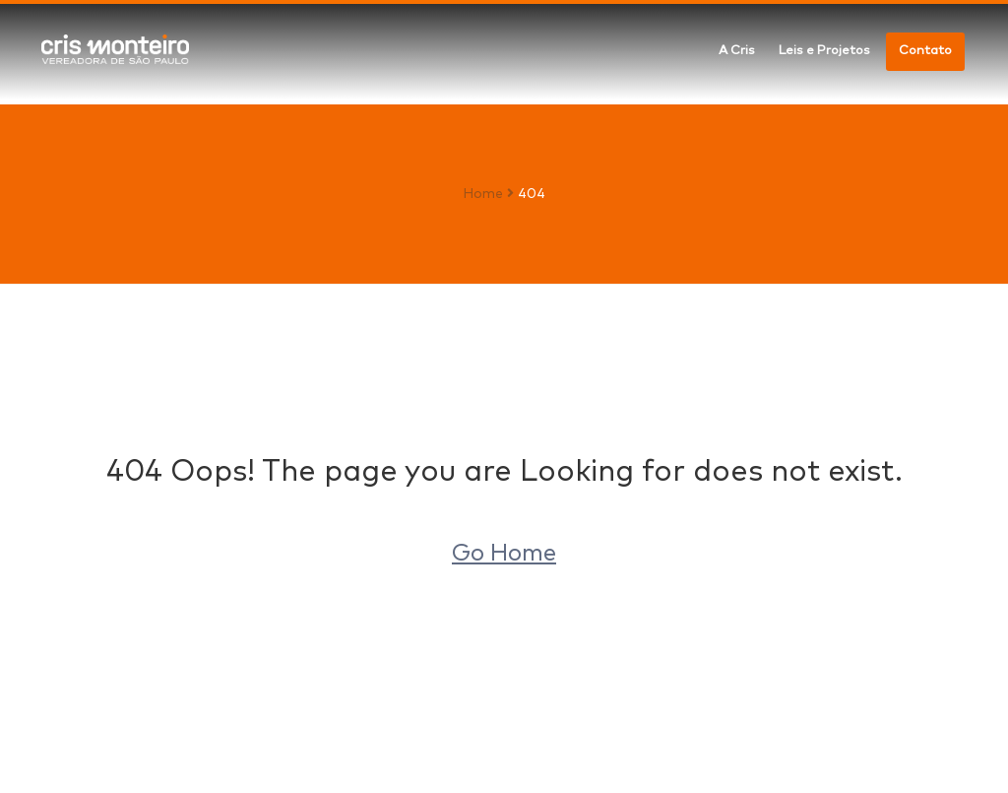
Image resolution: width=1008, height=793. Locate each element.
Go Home (504, 553)
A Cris (737, 50)
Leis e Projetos (824, 50)
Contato (925, 50)
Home (483, 194)
